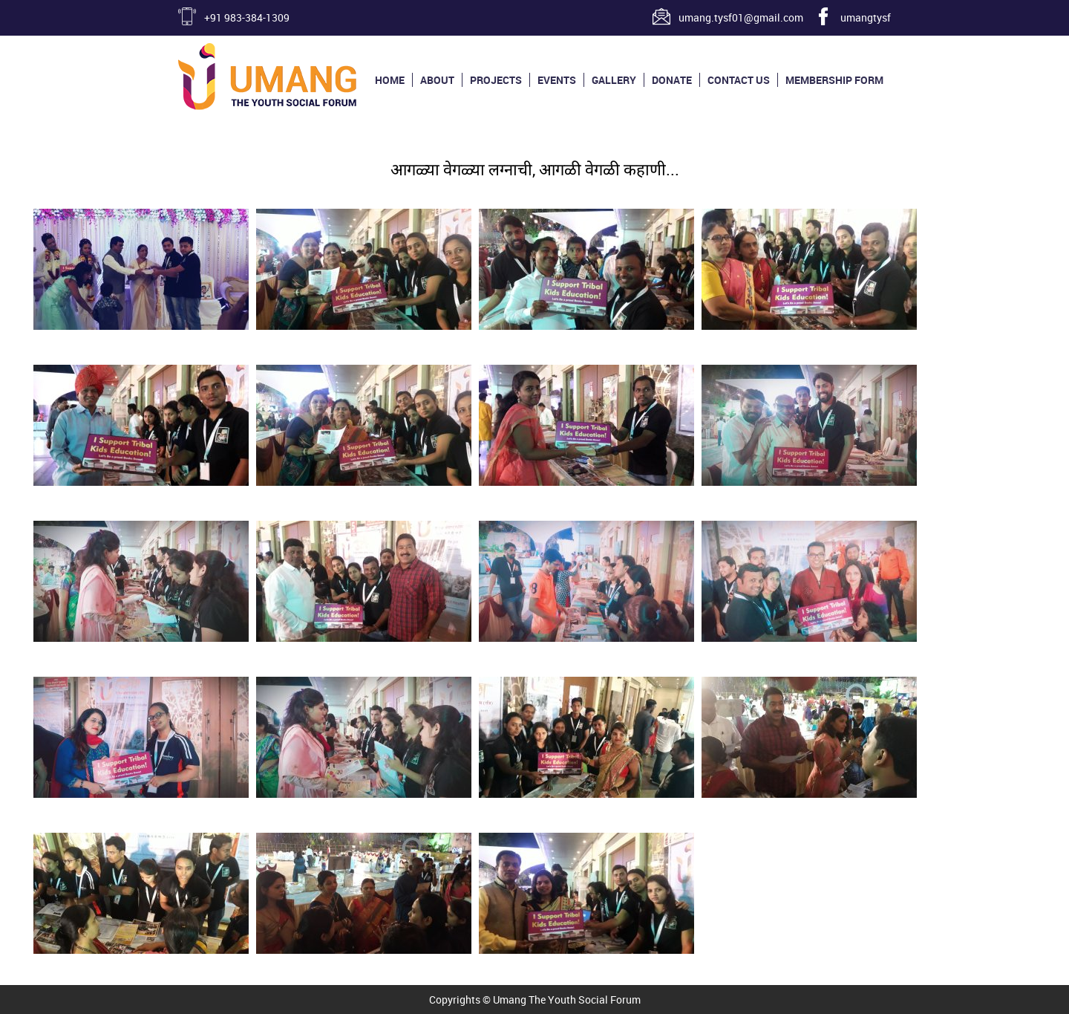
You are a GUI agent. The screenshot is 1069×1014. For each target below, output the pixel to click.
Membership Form (834, 80)
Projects (496, 80)
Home (390, 80)
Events (556, 80)
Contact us (738, 80)
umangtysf (865, 17)
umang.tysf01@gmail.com (741, 17)
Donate (672, 80)
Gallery (614, 80)
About (437, 80)
